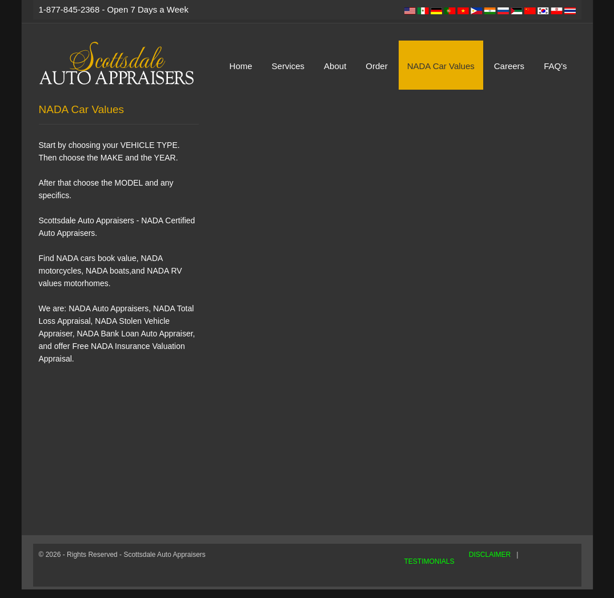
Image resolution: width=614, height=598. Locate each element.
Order (376, 66)
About (335, 66)
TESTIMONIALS (429, 561)
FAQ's (555, 66)
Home (241, 66)
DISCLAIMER (490, 555)
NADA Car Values (441, 66)
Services (288, 66)
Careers (509, 66)
